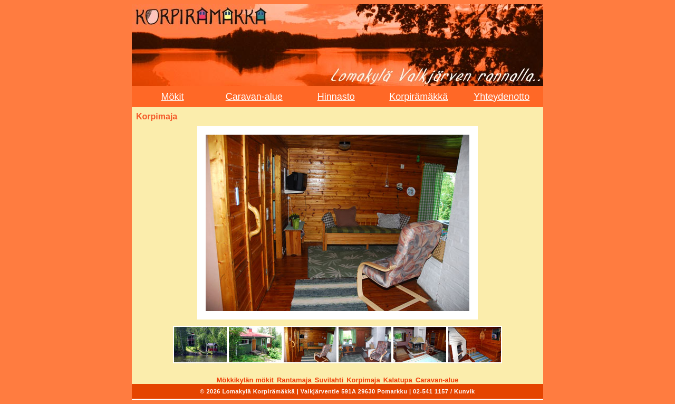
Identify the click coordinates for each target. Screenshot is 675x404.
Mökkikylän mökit (244, 380)
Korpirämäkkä (418, 96)
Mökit (172, 96)
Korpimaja (363, 380)
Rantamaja (294, 380)
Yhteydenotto (501, 96)
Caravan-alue (254, 96)
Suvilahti (329, 380)
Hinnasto (336, 96)
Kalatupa (397, 380)
